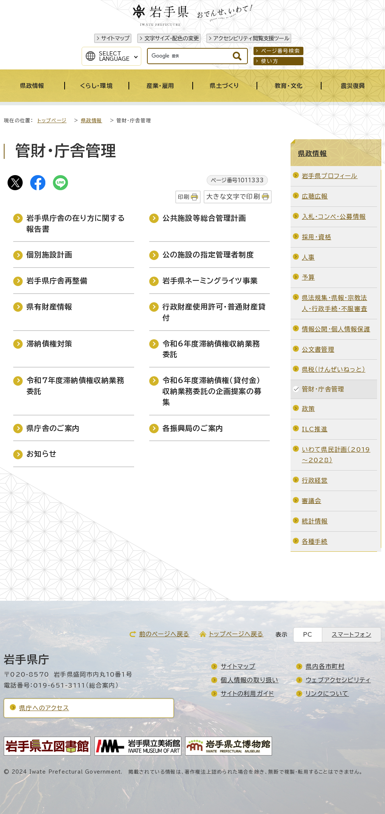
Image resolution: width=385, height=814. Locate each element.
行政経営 (315, 480)
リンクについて (327, 694)
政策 (308, 409)
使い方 (269, 61)
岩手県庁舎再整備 (57, 280)
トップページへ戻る (236, 634)
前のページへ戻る (164, 634)
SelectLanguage (114, 56)
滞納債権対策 (49, 343)
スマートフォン (351, 634)
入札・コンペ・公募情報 (334, 217)
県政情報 (91, 120)
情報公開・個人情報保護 (336, 329)
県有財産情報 (49, 306)
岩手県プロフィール (330, 176)
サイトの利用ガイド (247, 694)
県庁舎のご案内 (53, 428)
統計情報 (315, 521)
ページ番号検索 (280, 51)
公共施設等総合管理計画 (204, 218)
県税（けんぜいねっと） (333, 369)
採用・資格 (316, 237)
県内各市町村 (325, 666)
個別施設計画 (49, 254)
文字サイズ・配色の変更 (171, 38)
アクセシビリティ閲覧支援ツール (251, 38)
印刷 (183, 197)
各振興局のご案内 (193, 428)
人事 (308, 257)
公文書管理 (318, 349)
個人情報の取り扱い (249, 680)
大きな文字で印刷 (233, 196)
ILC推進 (315, 429)
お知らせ (41, 453)
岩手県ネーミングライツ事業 (210, 280)
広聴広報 (315, 196)
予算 (308, 277)
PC (307, 634)
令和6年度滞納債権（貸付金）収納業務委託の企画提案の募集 (212, 391)
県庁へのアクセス (44, 708)
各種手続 (315, 542)
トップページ (51, 120)
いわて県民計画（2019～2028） (336, 454)
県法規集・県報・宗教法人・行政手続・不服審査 (334, 303)
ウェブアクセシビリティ (338, 680)
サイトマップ (115, 38)
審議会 (312, 501)
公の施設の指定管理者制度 (208, 254)
